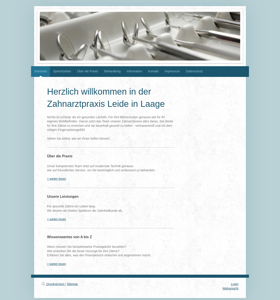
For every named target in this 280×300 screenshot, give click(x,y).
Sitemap (72, 284)
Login (234, 284)
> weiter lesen (56, 178)
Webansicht (230, 288)
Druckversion (53, 284)
